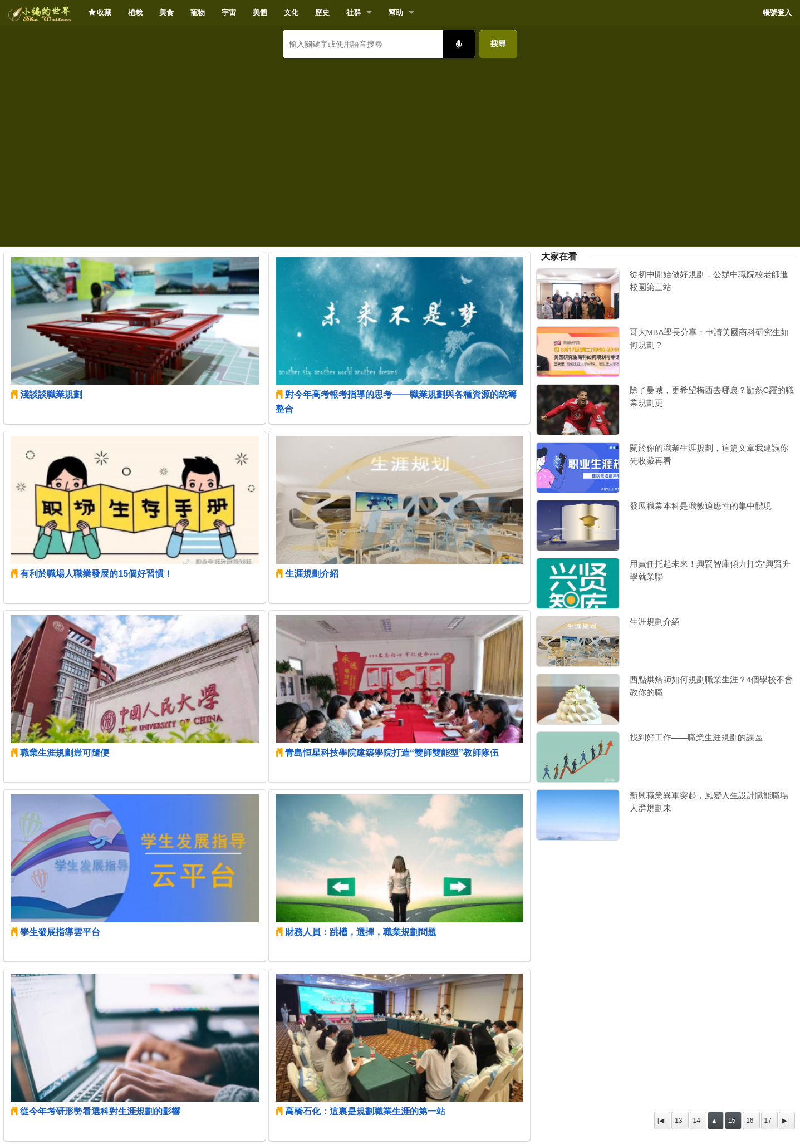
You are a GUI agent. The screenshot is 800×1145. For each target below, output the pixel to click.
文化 (291, 12)
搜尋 (498, 43)
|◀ (660, 1120)
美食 (166, 12)
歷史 (322, 12)
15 (731, 1120)
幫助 (396, 12)
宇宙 (229, 12)
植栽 (135, 12)
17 (768, 1120)
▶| (785, 1120)
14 (696, 1120)
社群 (353, 12)
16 (749, 1120)
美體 (260, 12)
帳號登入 (777, 12)
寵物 (197, 12)
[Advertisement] (400, 148)
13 (678, 1120)
